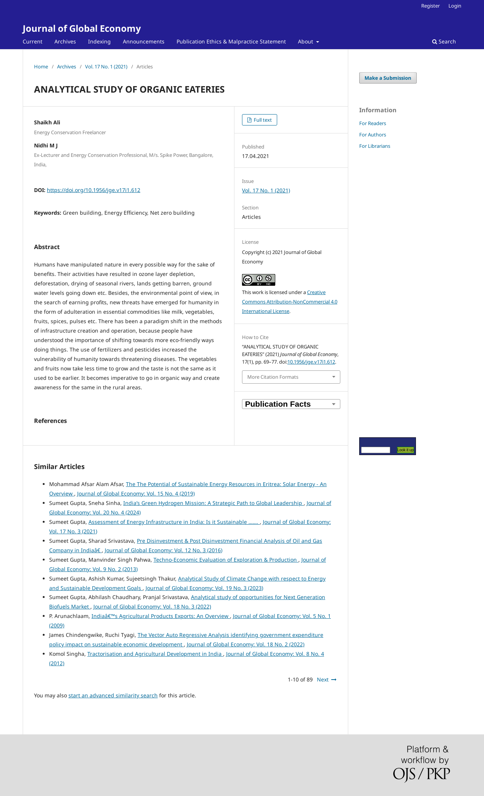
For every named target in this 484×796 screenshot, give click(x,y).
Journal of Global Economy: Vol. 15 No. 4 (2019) (136, 493)
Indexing (99, 41)
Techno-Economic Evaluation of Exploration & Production (226, 559)
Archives (65, 41)
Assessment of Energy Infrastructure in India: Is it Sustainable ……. (174, 521)
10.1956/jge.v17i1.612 (311, 361)
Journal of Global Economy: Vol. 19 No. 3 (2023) (204, 588)
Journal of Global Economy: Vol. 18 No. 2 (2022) (245, 644)
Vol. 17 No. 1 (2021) (106, 66)
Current (32, 41)
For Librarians (374, 145)
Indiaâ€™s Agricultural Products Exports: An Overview (161, 615)
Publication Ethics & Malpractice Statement (231, 41)
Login (454, 5)
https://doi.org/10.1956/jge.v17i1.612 (93, 190)
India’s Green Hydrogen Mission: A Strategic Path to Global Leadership (213, 502)
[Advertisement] (382, 293)
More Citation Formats (272, 376)
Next (323, 679)
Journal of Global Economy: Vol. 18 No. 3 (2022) (152, 606)
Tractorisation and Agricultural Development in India (155, 653)
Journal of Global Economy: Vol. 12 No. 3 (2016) (163, 550)
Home (41, 66)
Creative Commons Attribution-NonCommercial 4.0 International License (289, 301)
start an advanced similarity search (113, 695)
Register (430, 5)
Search (444, 41)
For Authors (372, 134)
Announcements (143, 41)
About (306, 41)
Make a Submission (388, 77)
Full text (262, 119)
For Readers (372, 123)
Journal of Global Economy (82, 28)
